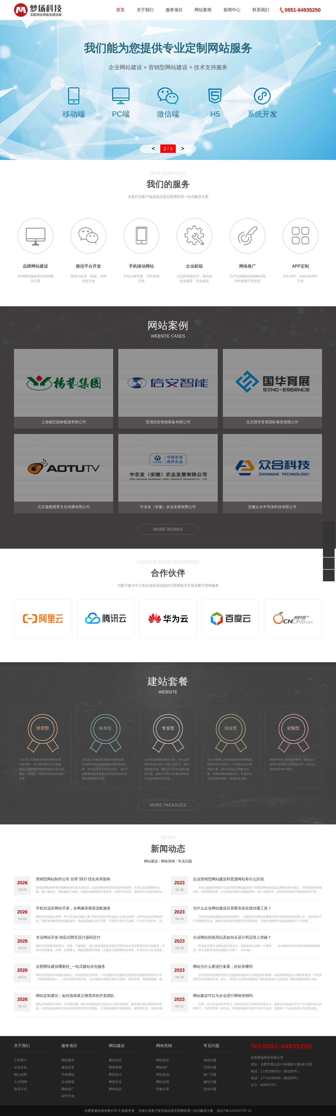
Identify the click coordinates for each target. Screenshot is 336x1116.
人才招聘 (20, 1082)
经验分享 (162, 1089)
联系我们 (260, 9)
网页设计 (115, 1074)
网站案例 (203, 9)
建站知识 (115, 1060)
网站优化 (162, 1060)
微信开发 (67, 1067)
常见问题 (185, 861)
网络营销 (168, 861)
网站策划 (162, 1074)
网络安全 (115, 1082)
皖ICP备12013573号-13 (234, 1111)
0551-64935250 (281, 1046)
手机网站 (67, 1074)
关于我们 (145, 9)
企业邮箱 (67, 1082)
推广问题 (210, 1074)
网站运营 (162, 1082)
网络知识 (115, 1089)
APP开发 (67, 1096)
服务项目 (174, 9)
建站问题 (210, 1082)
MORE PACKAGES (168, 805)
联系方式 (20, 1089)
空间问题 (210, 1067)
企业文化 (20, 1067)
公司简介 (20, 1060)
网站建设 (151, 861)
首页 (120, 9)
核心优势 (20, 1074)
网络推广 (67, 1089)
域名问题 (210, 1060)
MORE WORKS (168, 529)
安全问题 (210, 1089)
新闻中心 (232, 9)
